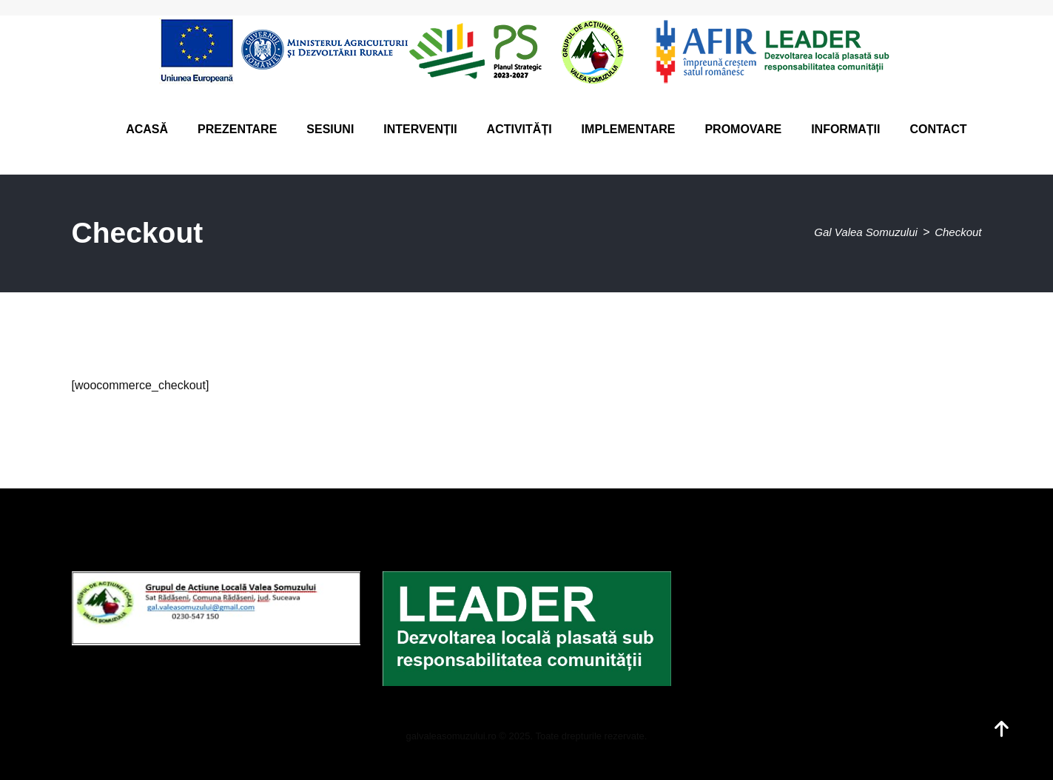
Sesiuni (330, 129)
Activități (519, 129)
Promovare (742, 129)
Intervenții (420, 129)
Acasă (147, 129)
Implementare (629, 129)
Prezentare (237, 129)
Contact (937, 129)
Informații (845, 129)
